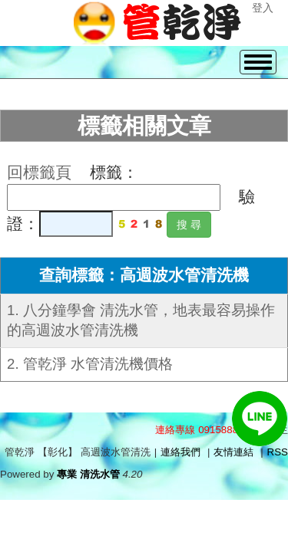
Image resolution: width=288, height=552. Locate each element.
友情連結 (233, 452)
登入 (262, 8)
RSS (277, 452)
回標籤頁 (39, 172)
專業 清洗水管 (88, 474)
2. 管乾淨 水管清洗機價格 (90, 364)
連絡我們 (180, 452)
